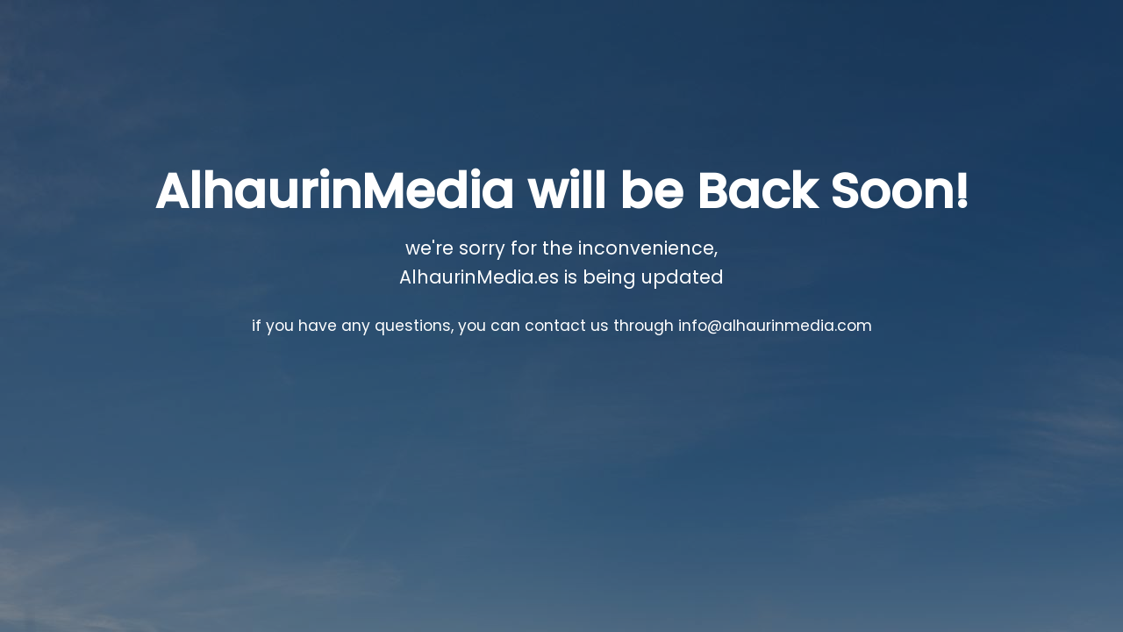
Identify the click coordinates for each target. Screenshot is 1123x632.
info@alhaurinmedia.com (775, 326)
